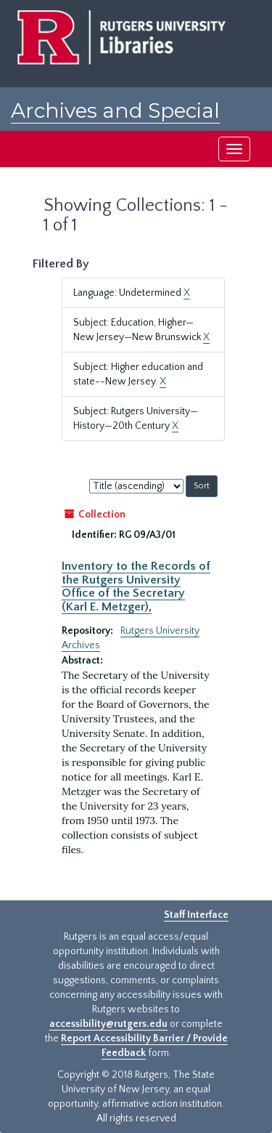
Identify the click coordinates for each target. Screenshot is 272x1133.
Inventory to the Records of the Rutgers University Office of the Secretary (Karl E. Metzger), (136, 586)
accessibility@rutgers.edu (108, 1024)
